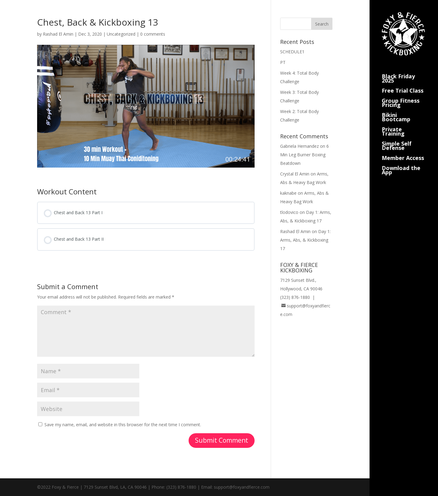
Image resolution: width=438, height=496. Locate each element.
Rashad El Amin (58, 34)
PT (283, 62)
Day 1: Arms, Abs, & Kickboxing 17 (305, 240)
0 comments (152, 34)
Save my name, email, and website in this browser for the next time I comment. (122, 424)
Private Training (393, 124)
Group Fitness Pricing (400, 95)
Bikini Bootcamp (396, 110)
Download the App (401, 163)
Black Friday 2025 (398, 71)
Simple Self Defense (397, 138)
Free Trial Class (402, 83)
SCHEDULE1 (292, 52)
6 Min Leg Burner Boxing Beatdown (304, 154)
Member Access (403, 151)
